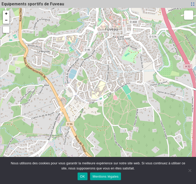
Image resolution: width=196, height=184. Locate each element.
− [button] (6, 20)
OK (82, 176)
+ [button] (6, 14)
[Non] (189, 170)
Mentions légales (106, 176)
